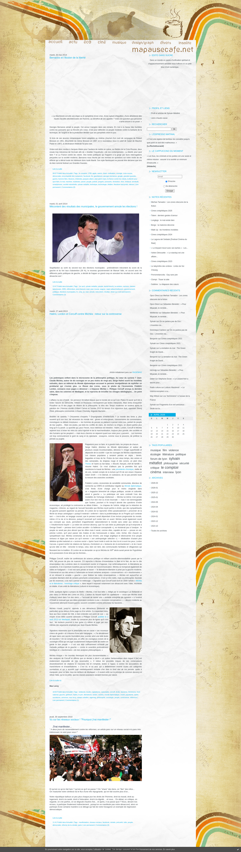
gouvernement (129, 289)
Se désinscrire (170, 186)
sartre (136, 695)
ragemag (92, 697)
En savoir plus (169, 849)
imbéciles (78, 179)
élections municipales (68, 292)
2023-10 (154, 526)
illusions (71, 179)
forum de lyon (158, 458)
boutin (88, 692)
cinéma (155, 472)
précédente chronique (124, 469)
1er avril (82, 286)
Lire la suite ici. (56, 680)
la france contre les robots (116, 179)
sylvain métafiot (83, 184)
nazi (87, 292)
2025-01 (154, 497)
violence (174, 450)
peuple (88, 182)
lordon (95, 695)
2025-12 (154, 492)
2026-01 (154, 488)
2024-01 (154, 516)
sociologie (110, 697)
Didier (152, 379)
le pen (80, 695)
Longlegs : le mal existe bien (162, 220)
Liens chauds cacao (159, 118)
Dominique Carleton (158, 330)
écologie (155, 454)
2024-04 (154, 507)
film (165, 450)
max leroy (72, 697)
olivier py (114, 292)
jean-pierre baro (100, 179)
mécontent (99, 292)
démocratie (57, 176)
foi (92, 176)
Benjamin (154, 339)
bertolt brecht (109, 286)
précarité (119, 822)
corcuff (112, 692)
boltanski (82, 692)
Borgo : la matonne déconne (162, 225)
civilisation (111, 173)
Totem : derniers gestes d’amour (164, 215)
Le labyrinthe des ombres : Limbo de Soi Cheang (167, 268)
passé (83, 182)
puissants (108, 182)
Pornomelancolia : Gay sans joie (164, 275)
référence (133, 697)
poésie (94, 182)
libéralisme (88, 695)
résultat (106, 292)
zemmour (64, 697)
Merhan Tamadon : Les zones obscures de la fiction (169, 204)
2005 (64, 289)
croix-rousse (127, 173)
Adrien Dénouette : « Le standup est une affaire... (167, 255)
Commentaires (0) (68, 187)
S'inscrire (170, 181)
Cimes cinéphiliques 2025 (161, 211)
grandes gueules (130, 176)
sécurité (184, 463)
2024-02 (154, 512)
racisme (126, 286)
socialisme (56, 697)
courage (119, 173)
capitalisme (96, 692)
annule (92, 292)
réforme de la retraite (69, 825)
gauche (62, 695)
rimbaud (128, 182)
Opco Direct (155, 295)
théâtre (110, 184)
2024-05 (154, 502)
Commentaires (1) (72, 700)
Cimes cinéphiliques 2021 (171, 339)
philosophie (171, 463)
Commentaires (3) (59, 295)
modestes (76, 182)
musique (155, 450)
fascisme (124, 692)
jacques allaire (88, 179)
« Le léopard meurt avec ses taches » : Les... (169, 248)
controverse (124, 697)
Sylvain (153, 321)
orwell (122, 695)
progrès (101, 182)
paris (80, 825)
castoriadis (105, 692)
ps (84, 292)
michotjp (153, 370)
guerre (55, 179)
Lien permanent (124, 292)
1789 (89, 173)
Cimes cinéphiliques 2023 (161, 261)
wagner (102, 289)
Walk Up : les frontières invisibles (164, 230)
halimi (75, 695)
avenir (99, 173)
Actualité (69, 173)
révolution (116, 182)
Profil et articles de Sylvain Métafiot (165, 113)
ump (80, 292)
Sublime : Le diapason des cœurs (165, 284)
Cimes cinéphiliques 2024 (161, 235)
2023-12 (154, 521)
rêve (122, 182)
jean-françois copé (83, 289)
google (120, 176)
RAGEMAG (137, 372)
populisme (129, 695)
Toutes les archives (159, 531)
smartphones (57, 184)
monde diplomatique (112, 695)
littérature (168, 454)
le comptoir (170, 467)
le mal (62, 182)
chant (105, 173)
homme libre (62, 179)
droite (118, 692)
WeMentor (154, 313)
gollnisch (69, 695)
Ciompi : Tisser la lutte (160, 279)
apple (94, 173)
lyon (178, 472)
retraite (112, 822)
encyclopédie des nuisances (72, 176)
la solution (118, 286)
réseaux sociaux (96, 822)
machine (69, 182)
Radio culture (155, 387)
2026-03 (154, 483)
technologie (102, 184)
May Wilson (155, 396)
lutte (125, 822)
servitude (135, 182)
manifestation (84, 822)
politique (181, 454)
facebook (86, 176)
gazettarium (98, 176)
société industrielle (70, 184)
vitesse (131, 184)
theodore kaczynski (121, 184)
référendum (71, 289)
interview (168, 472)
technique (93, 184)
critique (154, 467)
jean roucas (95, 289)
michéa (101, 695)
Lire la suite (57, 169)
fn (77, 292)
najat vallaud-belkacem (114, 289)
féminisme (132, 692)
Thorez (88, 464)
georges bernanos (110, 176)
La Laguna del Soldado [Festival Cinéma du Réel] (169, 241)
